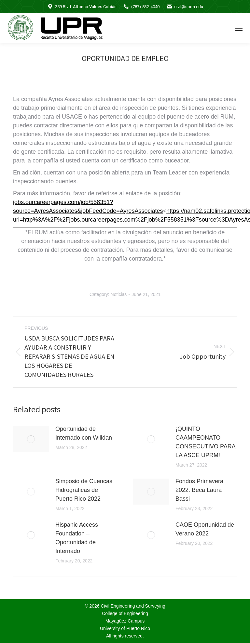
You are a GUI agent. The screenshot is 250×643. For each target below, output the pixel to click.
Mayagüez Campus (125, 621)
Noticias (119, 294)
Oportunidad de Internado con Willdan (83, 433)
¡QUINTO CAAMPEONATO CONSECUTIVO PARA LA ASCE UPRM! (205, 442)
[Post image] (31, 439)
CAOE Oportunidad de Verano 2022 (204, 529)
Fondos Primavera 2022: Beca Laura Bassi (199, 490)
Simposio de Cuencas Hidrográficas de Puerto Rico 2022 (83, 490)
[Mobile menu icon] (238, 28)
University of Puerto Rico (125, 628)
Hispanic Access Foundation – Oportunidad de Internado (76, 537)
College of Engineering (125, 613)
